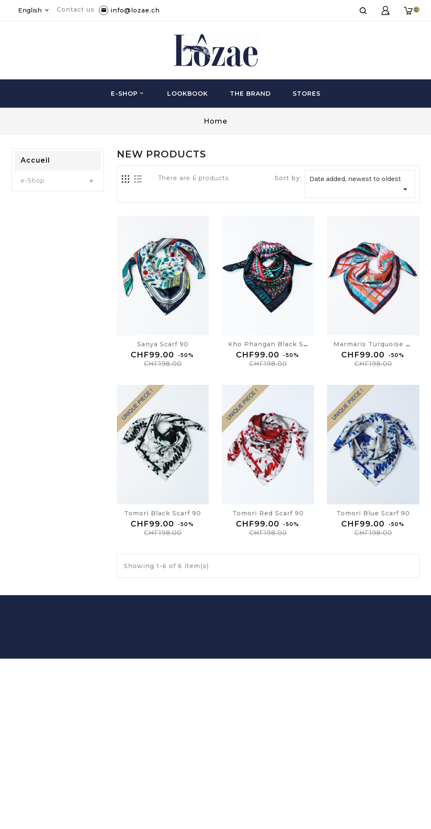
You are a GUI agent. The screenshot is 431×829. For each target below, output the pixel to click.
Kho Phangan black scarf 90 (278, 344)
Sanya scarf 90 (163, 344)
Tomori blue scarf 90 (373, 513)
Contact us (76, 9)
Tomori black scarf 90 (162, 513)
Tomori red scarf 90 (268, 513)
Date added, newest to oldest (359, 184)
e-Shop (128, 93)
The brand (250, 93)
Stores (307, 93)
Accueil (35, 160)
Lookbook (187, 93)
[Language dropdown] (34, 10)
